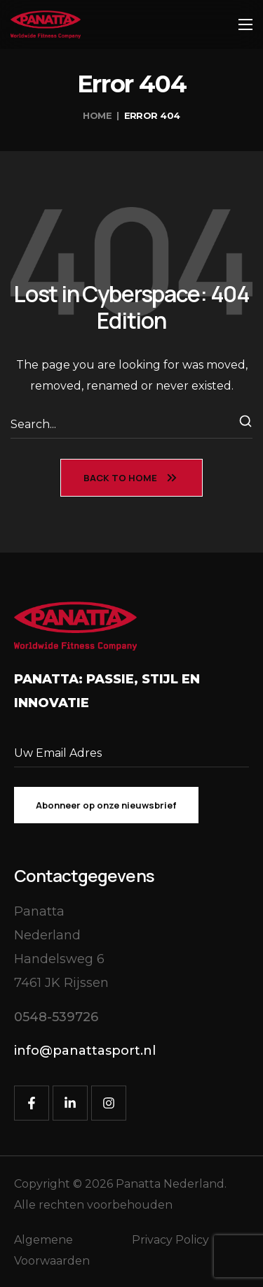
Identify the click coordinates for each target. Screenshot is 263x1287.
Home (97, 115)
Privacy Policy (170, 1239)
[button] (56, 1017)
